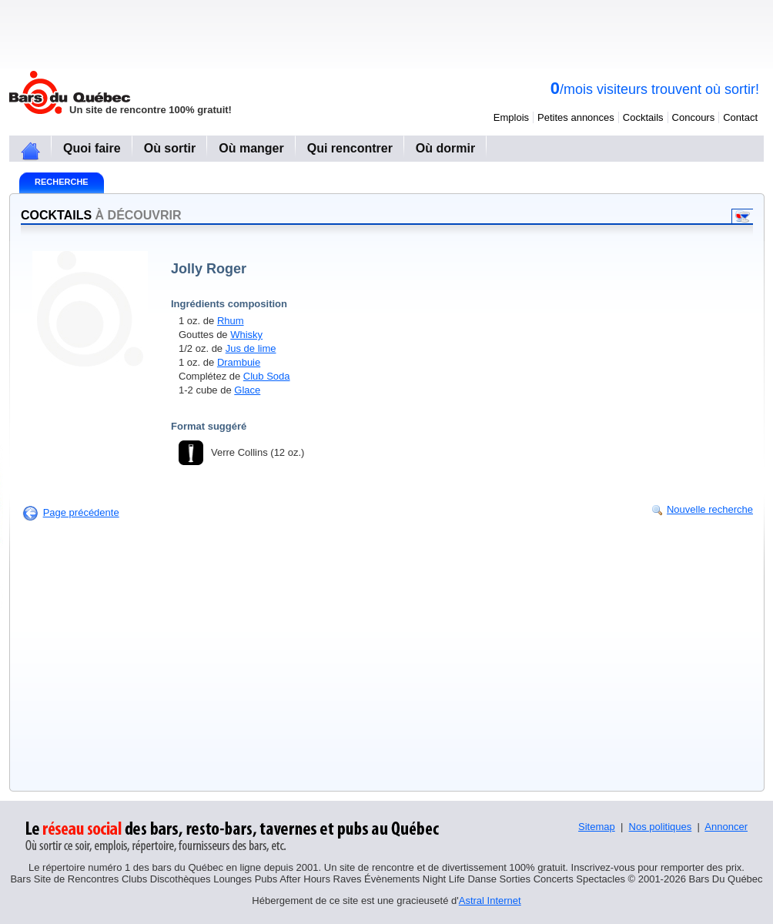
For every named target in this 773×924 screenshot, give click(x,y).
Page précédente (81, 512)
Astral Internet (490, 900)
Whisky (246, 334)
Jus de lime (251, 348)
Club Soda (266, 376)
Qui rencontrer (350, 148)
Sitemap (596, 826)
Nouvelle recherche (710, 509)
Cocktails (643, 117)
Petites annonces (575, 117)
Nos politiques (660, 826)
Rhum (230, 320)
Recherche (62, 181)
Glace (247, 390)
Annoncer (726, 826)
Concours (693, 117)
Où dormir (445, 148)
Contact (740, 117)
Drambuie (238, 362)
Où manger (251, 148)
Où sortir (170, 148)
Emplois (511, 117)
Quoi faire (92, 148)
